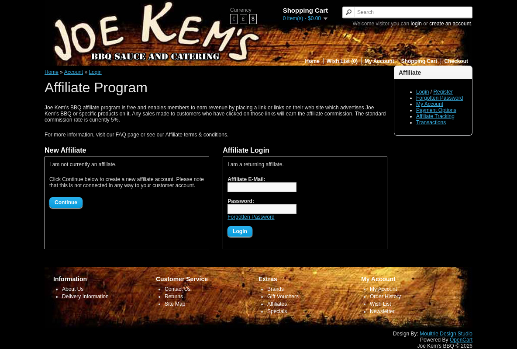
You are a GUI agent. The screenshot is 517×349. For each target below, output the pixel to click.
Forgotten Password (439, 98)
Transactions (431, 122)
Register (443, 92)
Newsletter (382, 311)
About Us (72, 289)
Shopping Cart (419, 61)
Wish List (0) (342, 61)
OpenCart (461, 340)
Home (312, 61)
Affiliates (277, 304)
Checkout (456, 61)
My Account (379, 61)
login (416, 24)
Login (422, 92)
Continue (66, 202)
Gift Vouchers (283, 296)
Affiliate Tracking (435, 116)
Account (73, 72)
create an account (450, 24)
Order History (385, 296)
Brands (275, 289)
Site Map (175, 304)
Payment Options (436, 110)
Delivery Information (85, 296)
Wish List (380, 304)
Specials (277, 311)
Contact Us (177, 289)
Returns (174, 296)
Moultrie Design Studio (446, 334)
